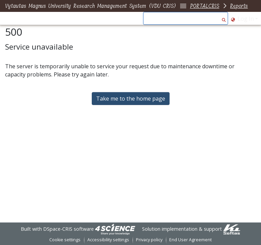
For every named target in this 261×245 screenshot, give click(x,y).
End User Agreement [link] (190, 240)
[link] (115, 229)
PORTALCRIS (204, 6)
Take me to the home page (130, 98)
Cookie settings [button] (65, 240)
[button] (224, 19)
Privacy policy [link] (149, 240)
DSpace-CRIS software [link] (68, 229)
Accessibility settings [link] (108, 240)
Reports (239, 6)
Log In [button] (246, 18)
